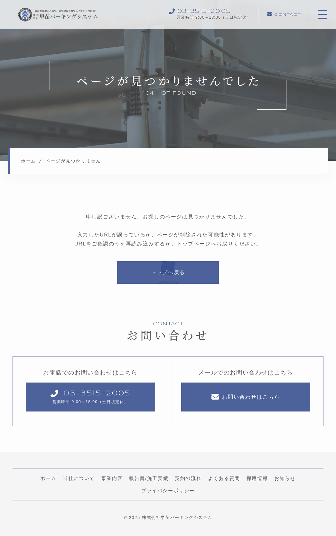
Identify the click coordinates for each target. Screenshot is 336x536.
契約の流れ (188, 478)
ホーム (48, 478)
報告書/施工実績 (148, 478)
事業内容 (112, 478)
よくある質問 (224, 478)
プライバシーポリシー (168, 491)
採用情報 (257, 478)
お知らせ (284, 478)
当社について (79, 478)
